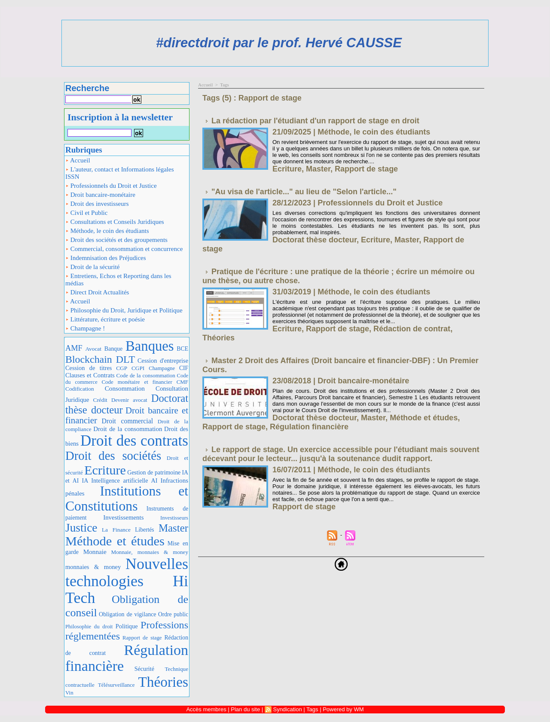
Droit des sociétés (113, 455)
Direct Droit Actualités (97, 292)
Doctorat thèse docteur (314, 240)
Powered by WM (343, 709)
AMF (73, 348)
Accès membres (206, 709)
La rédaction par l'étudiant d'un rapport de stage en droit (315, 120)
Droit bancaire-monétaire (100, 194)
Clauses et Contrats (90, 375)
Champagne (162, 368)
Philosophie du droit (89, 627)
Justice (81, 527)
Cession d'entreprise (163, 360)
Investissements (123, 517)
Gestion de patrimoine (153, 472)
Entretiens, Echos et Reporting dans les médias (118, 279)
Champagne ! (85, 328)
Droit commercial (127, 421)
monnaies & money (93, 566)
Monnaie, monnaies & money (149, 552)
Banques (149, 346)
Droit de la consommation (127, 428)
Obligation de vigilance (127, 614)
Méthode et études (115, 541)
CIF (183, 368)
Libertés (144, 529)
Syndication (287, 709)
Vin (69, 692)
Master (173, 528)
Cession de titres (88, 367)
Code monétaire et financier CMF (144, 382)
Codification (79, 388)
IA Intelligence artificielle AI (119, 480)
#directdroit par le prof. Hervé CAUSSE (279, 42)
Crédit (100, 400)
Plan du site (245, 709)
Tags (224, 84)
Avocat (93, 349)
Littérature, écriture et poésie (105, 319)
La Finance (116, 529)
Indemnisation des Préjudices (105, 257)
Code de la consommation (145, 375)
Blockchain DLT (100, 359)
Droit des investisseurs (97, 203)
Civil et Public (86, 212)
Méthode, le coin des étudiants (107, 230)
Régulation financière (309, 426)
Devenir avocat (129, 400)
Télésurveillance (116, 685)
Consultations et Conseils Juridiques (114, 221)
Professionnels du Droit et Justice (111, 185)
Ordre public (173, 614)
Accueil (77, 160)
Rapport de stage (142, 638)
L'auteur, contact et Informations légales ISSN (119, 173)
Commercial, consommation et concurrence (124, 248)
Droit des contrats (134, 440)
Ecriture (105, 470)
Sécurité (144, 668)
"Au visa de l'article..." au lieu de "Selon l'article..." (304, 191)
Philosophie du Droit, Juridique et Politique (124, 310)
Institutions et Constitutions (126, 498)
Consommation (125, 388)
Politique (127, 626)
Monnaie (95, 551)
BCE (182, 349)
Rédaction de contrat (411, 328)
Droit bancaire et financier (126, 415)
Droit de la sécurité (92, 266)
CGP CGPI (130, 368)
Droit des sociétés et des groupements (116, 239)
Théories (163, 682)
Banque (113, 349)
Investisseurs (174, 518)
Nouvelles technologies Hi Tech (126, 580)
